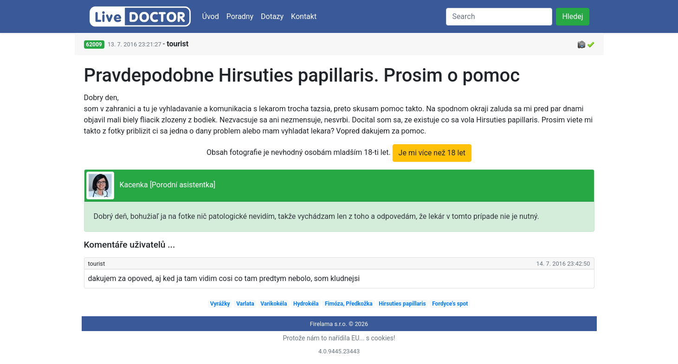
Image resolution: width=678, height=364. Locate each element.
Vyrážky (220, 303)
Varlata (245, 303)
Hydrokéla (306, 303)
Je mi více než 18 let (432, 152)
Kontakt (303, 16)
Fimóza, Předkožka (349, 303)
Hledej (572, 16)
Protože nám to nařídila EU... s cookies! (339, 338)
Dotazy (272, 16)
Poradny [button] (239, 16)
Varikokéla (273, 303)
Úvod (210, 16)
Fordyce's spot (450, 303)
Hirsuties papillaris (402, 303)
